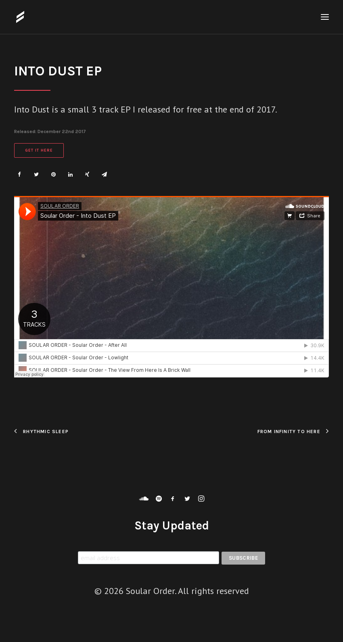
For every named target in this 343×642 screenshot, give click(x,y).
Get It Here (39, 150)
